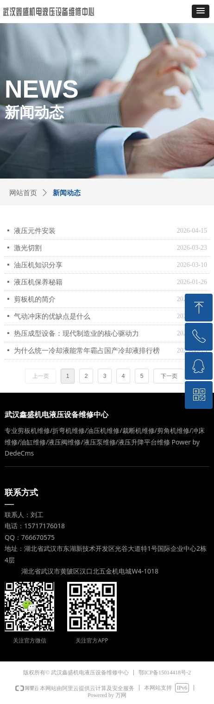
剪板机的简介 (35, 299)
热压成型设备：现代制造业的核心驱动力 (76, 333)
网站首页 (23, 193)
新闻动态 (67, 193)
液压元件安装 (35, 231)
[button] (200, 11)
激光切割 (28, 248)
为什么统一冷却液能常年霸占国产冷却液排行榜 (87, 350)
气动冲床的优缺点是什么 (52, 316)
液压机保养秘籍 (38, 282)
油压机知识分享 (38, 265)
